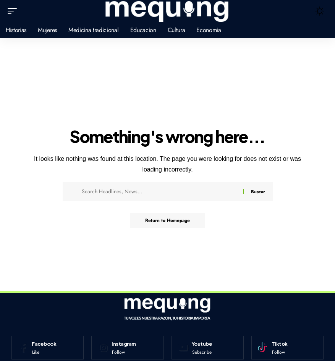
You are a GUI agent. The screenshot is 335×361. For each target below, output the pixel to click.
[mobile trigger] (14, 11)
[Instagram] (127, 347)
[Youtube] (208, 347)
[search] (303, 11)
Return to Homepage (167, 220)
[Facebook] (47, 347)
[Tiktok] (287, 347)
